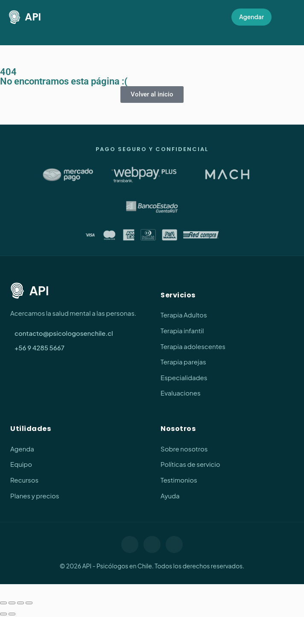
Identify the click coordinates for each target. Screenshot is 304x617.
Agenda (22, 449)
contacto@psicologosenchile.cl (64, 333)
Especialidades (184, 377)
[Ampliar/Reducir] (3, 603)
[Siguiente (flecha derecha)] (12, 614)
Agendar (251, 16)
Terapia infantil (182, 330)
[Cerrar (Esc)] (29, 603)
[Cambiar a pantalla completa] (12, 603)
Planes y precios (34, 496)
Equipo (21, 464)
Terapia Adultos (184, 315)
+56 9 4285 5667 (39, 347)
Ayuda (170, 496)
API (25, 17)
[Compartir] (20, 603)
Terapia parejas (183, 362)
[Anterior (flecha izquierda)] (3, 614)
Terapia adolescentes (193, 346)
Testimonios (179, 480)
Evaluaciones (181, 393)
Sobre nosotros (184, 449)
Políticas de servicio (190, 464)
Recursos (24, 480)
